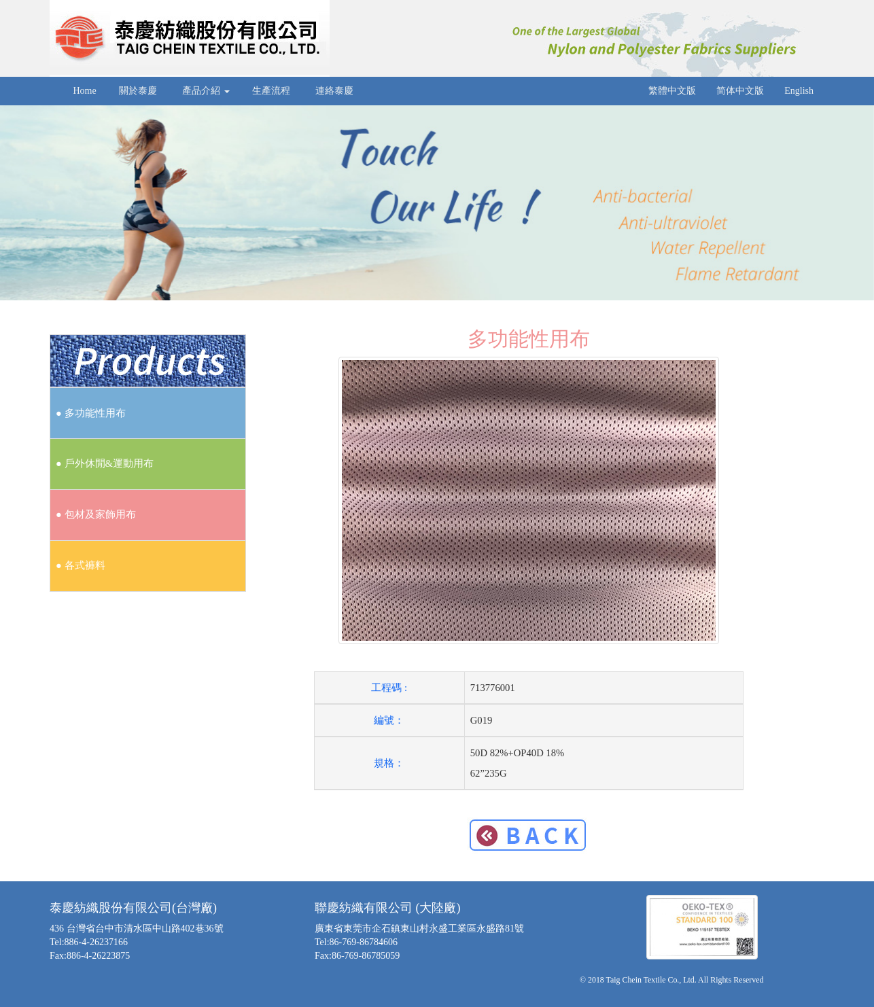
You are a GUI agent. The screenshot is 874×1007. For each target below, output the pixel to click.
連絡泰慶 (334, 91)
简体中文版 (740, 91)
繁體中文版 (672, 91)
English (799, 91)
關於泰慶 (138, 91)
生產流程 (271, 91)
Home (84, 91)
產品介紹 (205, 91)
